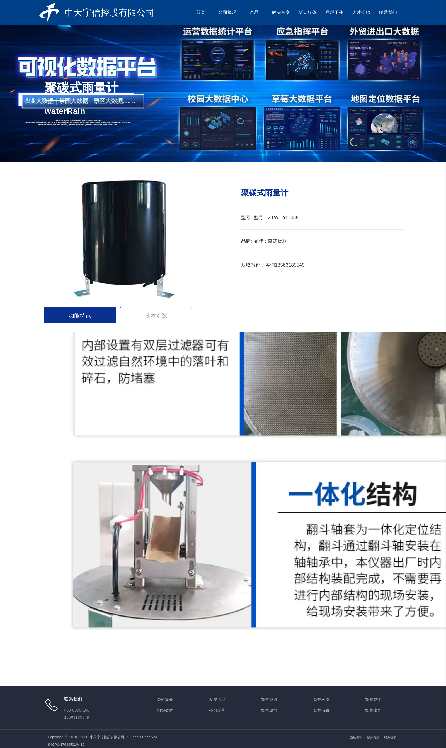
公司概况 (227, 12)
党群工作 (334, 12)
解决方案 (281, 12)
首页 (200, 12)
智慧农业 (373, 699)
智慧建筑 (373, 710)
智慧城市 (269, 710)
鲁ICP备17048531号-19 (66, 745)
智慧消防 (321, 710)
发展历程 (217, 699)
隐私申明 (356, 737)
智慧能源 (269, 699)
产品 (254, 12)
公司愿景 (217, 710)
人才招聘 (361, 12)
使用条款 (373, 737)
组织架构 (165, 710)
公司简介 (165, 699)
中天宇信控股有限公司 (110, 13)
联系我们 (388, 12)
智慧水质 (321, 699)
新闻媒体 (308, 12)
